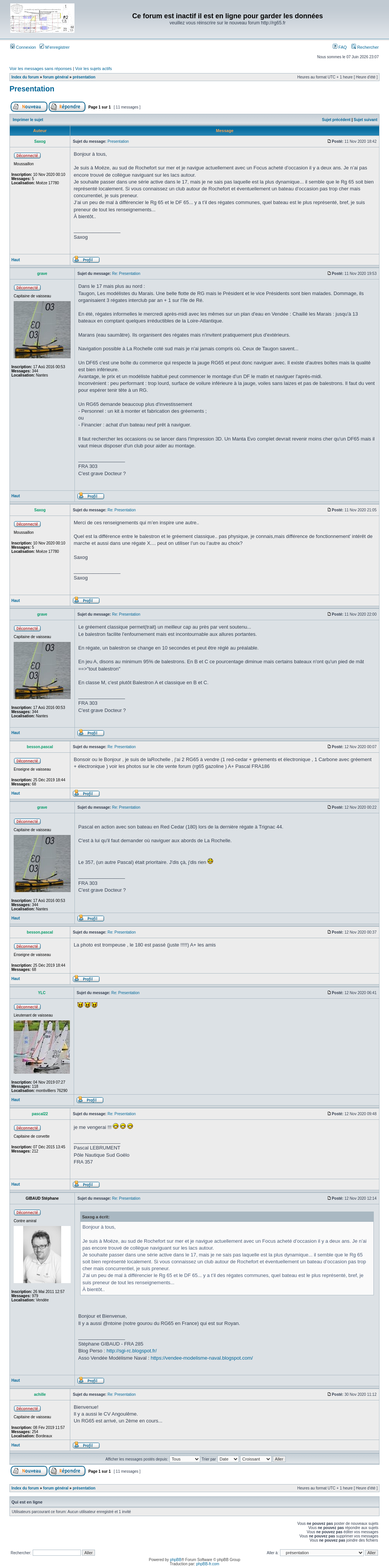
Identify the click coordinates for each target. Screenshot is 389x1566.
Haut (15, 260)
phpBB (175, 1560)
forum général (55, 77)
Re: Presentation (126, 273)
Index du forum (25, 77)
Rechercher (365, 47)
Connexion (23, 47)
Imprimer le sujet (28, 120)
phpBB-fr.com (208, 1564)
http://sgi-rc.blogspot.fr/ (131, 1351)
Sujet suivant (365, 120)
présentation (84, 77)
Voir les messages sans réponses (40, 68)
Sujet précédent (336, 120)
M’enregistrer (55, 47)
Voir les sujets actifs (93, 68)
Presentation (31, 89)
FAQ (340, 47)
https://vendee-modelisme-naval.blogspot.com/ (202, 1358)
